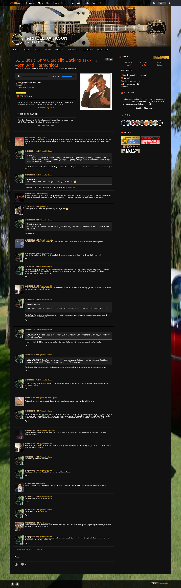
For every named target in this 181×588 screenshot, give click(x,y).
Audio (28, 68)
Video (79, 3)
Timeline (26, 50)
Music (40, 3)
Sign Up (162, 3)
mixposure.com (163, 583)
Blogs (63, 3)
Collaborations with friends (31, 82)
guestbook (103, 50)
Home (15, 50)
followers (87, 50)
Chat (48, 3)
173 (128, 64)
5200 (159, 64)
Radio (94, 3)
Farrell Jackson (20, 68)
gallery (59, 50)
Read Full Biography (144, 108)
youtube (72, 50)
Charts (56, 3)
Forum (71, 3)
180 (144, 64)
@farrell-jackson (33, 42)
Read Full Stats (126, 70)
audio (48, 50)
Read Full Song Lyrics (46, 108)
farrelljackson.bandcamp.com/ (135, 75)
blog (37, 50)
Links (87, 3)
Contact (127, 78)
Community (30, 3)
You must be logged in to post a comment (29, 549)
